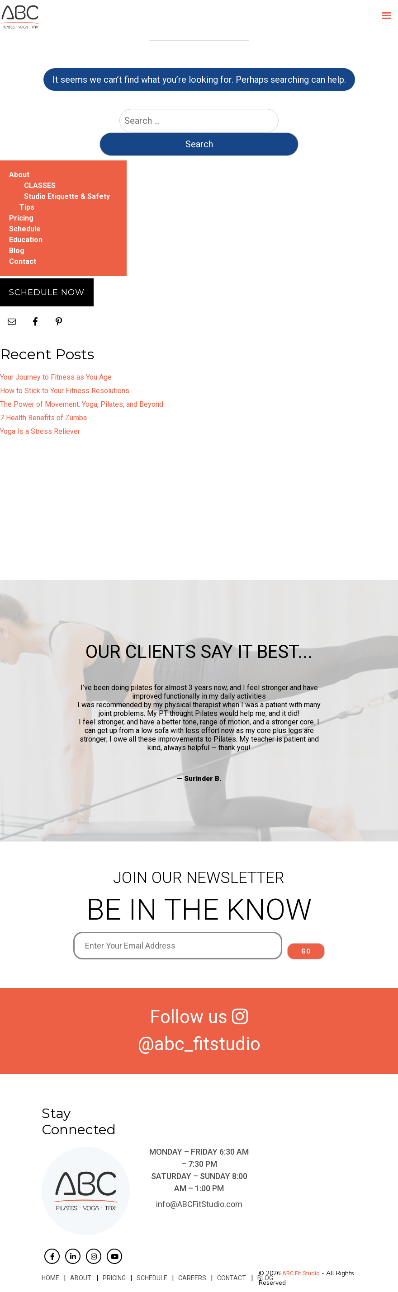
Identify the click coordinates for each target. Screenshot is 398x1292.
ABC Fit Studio (301, 1273)
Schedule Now (47, 292)
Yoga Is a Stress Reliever (40, 431)
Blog (16, 250)
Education (26, 239)
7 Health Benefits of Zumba (43, 417)
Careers (192, 1278)
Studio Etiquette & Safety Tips (64, 201)
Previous (66, 733)
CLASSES (40, 185)
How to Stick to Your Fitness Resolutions (64, 390)
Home (50, 1278)
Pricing (21, 218)
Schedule (25, 229)
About (19, 174)
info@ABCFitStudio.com (199, 1204)
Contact (22, 261)
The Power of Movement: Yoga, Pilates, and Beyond (81, 404)
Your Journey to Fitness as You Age (56, 377)
